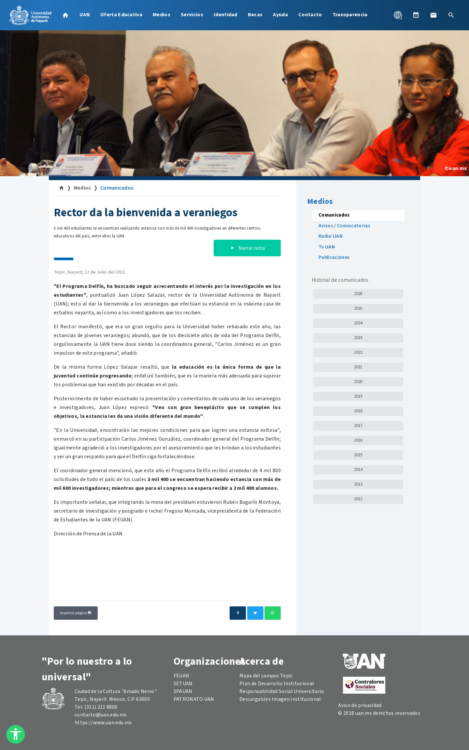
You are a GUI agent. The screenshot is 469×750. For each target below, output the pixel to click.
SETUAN (183, 683)
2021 (358, 367)
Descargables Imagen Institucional (280, 699)
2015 (358, 455)
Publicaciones (334, 257)
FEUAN (182, 675)
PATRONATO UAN (194, 699)
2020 (358, 382)
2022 (358, 352)
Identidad (225, 14)
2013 (358, 484)
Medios (161, 14)
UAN (84, 14)
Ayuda (280, 14)
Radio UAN (331, 236)
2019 (358, 396)
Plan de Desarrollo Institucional (276, 683)
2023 (358, 338)
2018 (358, 411)
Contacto (310, 14)
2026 (358, 294)
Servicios (192, 14)
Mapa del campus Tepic (266, 675)
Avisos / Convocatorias (344, 225)
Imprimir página (76, 613)
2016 (358, 440)
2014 (358, 470)
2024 (358, 323)
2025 (358, 308)
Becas (255, 14)
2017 (358, 426)
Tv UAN (327, 247)
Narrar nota (247, 248)
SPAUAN (183, 691)
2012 (358, 499)
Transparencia (350, 14)
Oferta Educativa (121, 14)
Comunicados (117, 187)
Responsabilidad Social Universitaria (281, 691)
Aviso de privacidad (359, 705)
